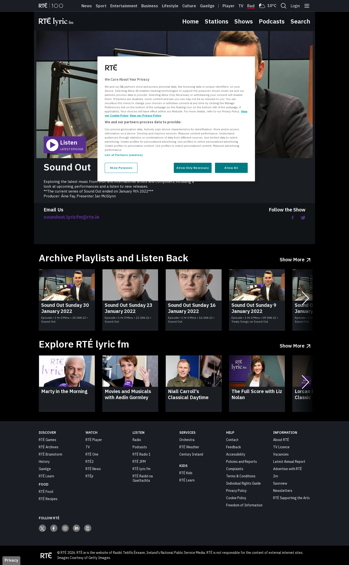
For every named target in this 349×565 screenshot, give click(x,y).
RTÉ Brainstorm (50, 454)
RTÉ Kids (185, 473)
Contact (232, 440)
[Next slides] (305, 299)
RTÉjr (90, 476)
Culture (189, 5)
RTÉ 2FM (139, 461)
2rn (275, 476)
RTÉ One (92, 454)
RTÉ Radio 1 (142, 454)
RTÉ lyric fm (142, 469)
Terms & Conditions (240, 476)
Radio (252, 5)
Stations (216, 21)
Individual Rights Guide (243, 483)
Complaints (234, 469)
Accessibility (235, 454)
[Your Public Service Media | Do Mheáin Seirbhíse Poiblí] (46, 555)
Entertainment (123, 5)
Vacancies (281, 454)
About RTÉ (281, 440)
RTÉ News (93, 469)
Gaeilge (207, 5)
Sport (101, 5)
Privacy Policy (236, 490)
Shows (243, 21)
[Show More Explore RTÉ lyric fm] (295, 344)
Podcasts (272, 21)
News (86, 5)
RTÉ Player (94, 440)
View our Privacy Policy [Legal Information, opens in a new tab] (145, 115)
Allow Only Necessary (192, 168)
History (44, 461)
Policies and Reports (241, 461)
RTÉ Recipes (48, 499)
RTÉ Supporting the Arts (291, 498)
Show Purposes (121, 168)
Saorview (280, 483)
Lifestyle (170, 5)
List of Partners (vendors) (124, 155)
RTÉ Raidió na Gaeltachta (143, 478)
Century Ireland (191, 454)
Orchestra (187, 440)
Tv (240, 5)
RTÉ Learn (46, 476)
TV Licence (281, 447)
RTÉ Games (47, 440)
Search (300, 21)
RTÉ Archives (48, 447)
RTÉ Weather (189, 447)
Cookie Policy (236, 498)
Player (228, 5)
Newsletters (282, 490)
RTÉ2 (90, 461)
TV (88, 447)
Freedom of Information (244, 505)
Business (149, 5)
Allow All (231, 168)
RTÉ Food (46, 491)
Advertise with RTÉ (287, 469)
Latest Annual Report (289, 461)
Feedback (233, 447)
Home (190, 21)
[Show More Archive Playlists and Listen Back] (295, 257)
